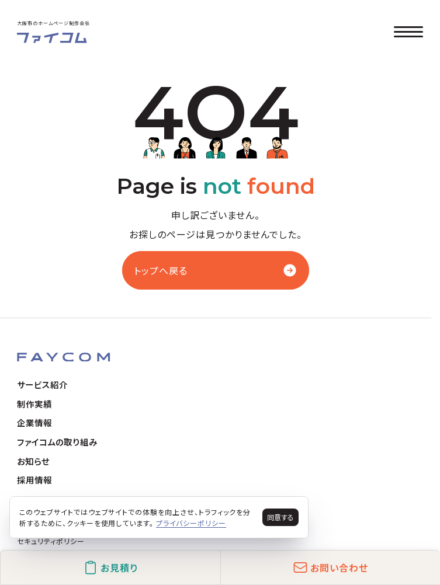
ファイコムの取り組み (57, 442)
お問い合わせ (330, 567)
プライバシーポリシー (191, 523)
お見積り (110, 567)
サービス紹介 (42, 384)
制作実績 (34, 404)
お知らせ (33, 461)
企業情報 (34, 422)
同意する (280, 517)
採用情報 (34, 479)
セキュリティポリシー (51, 541)
